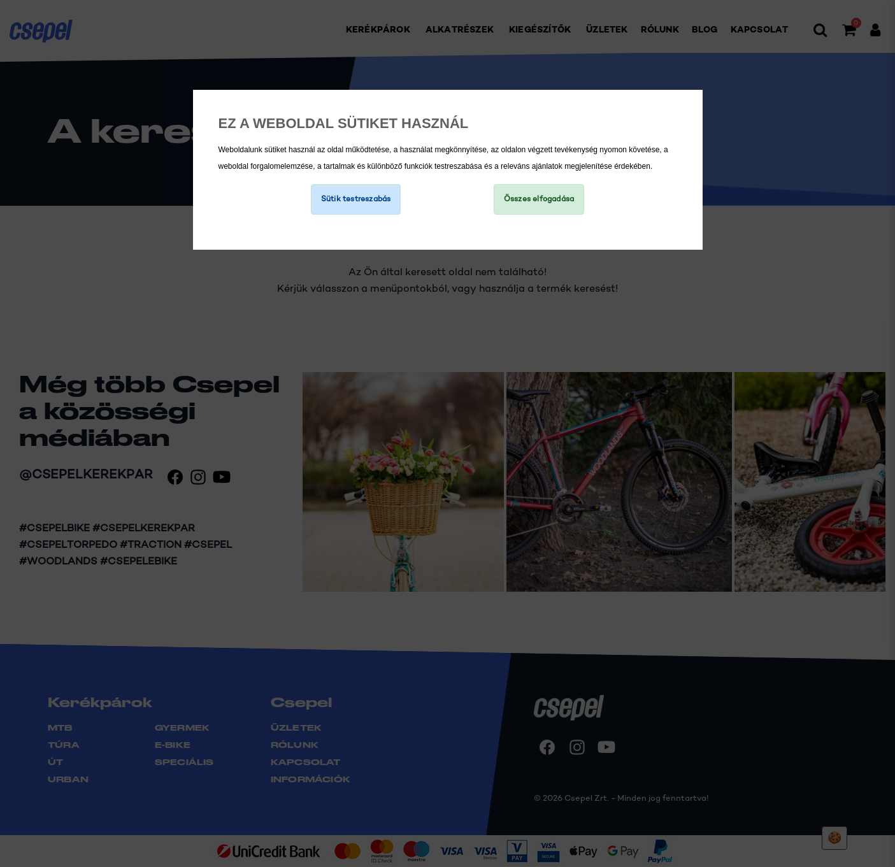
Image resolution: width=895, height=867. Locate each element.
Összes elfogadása (539, 199)
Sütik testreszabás (356, 199)
